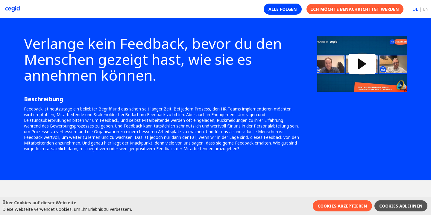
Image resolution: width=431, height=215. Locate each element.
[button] (283, 9)
